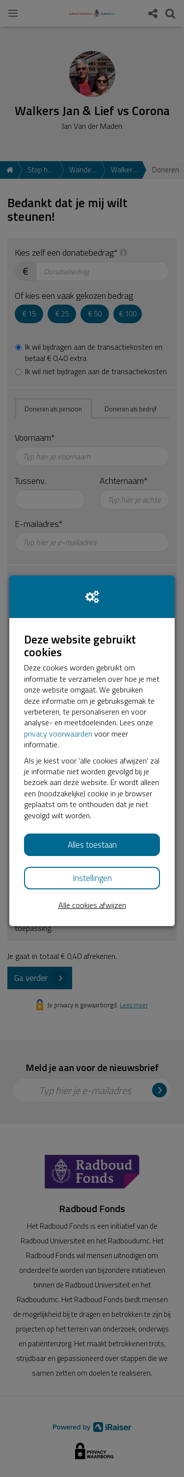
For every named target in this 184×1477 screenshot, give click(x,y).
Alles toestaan (92, 844)
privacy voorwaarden (58, 733)
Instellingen (92, 878)
